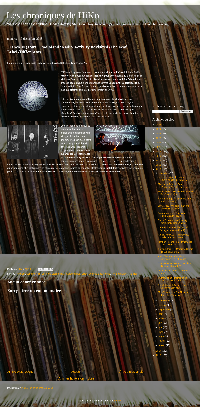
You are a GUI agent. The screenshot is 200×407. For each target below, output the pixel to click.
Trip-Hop (132, 273)
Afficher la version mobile (76, 378)
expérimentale (73, 273)
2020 (159, 147)
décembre (164, 173)
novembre (164, 300)
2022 (159, 138)
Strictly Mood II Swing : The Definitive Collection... (172, 286)
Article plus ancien (132, 371)
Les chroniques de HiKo (52, 15)
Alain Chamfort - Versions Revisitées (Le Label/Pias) (172, 257)
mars (161, 336)
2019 (159, 151)
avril (161, 331)
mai (161, 327)
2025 (159, 124)
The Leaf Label (119, 273)
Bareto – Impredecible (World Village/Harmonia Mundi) (173, 228)
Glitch (84, 273)
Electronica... (58, 273)
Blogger (117, 400)
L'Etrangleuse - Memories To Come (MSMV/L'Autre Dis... (173, 279)
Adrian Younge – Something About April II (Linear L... (175, 200)
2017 (159, 160)
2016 (159, 165)
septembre (164, 309)
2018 (159, 156)
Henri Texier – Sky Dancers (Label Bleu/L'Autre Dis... (175, 192)
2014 (159, 351)
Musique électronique (99, 273)
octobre (163, 305)
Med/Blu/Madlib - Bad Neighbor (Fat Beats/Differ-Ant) (173, 293)
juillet (161, 318)
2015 (159, 169)
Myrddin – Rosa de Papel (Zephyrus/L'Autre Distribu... (173, 185)
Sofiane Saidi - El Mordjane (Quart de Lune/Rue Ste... (175, 250)
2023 (159, 133)
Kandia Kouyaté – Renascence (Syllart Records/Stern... (173, 236)
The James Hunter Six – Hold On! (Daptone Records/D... (175, 264)
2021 (159, 142)
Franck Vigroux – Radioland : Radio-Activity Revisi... (172, 214)
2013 (159, 355)
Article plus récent (20, 371)
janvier (162, 345)
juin (161, 323)
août (161, 314)
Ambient (21, 273)
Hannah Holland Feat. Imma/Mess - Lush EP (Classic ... (175, 243)
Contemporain (33, 273)
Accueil (76, 371)
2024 (159, 129)
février (162, 341)
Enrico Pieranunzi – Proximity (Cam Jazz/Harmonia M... (172, 221)
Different (46, 273)
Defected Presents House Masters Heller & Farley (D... (173, 178)
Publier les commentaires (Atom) (37, 388)
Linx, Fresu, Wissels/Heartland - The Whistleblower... (174, 207)
